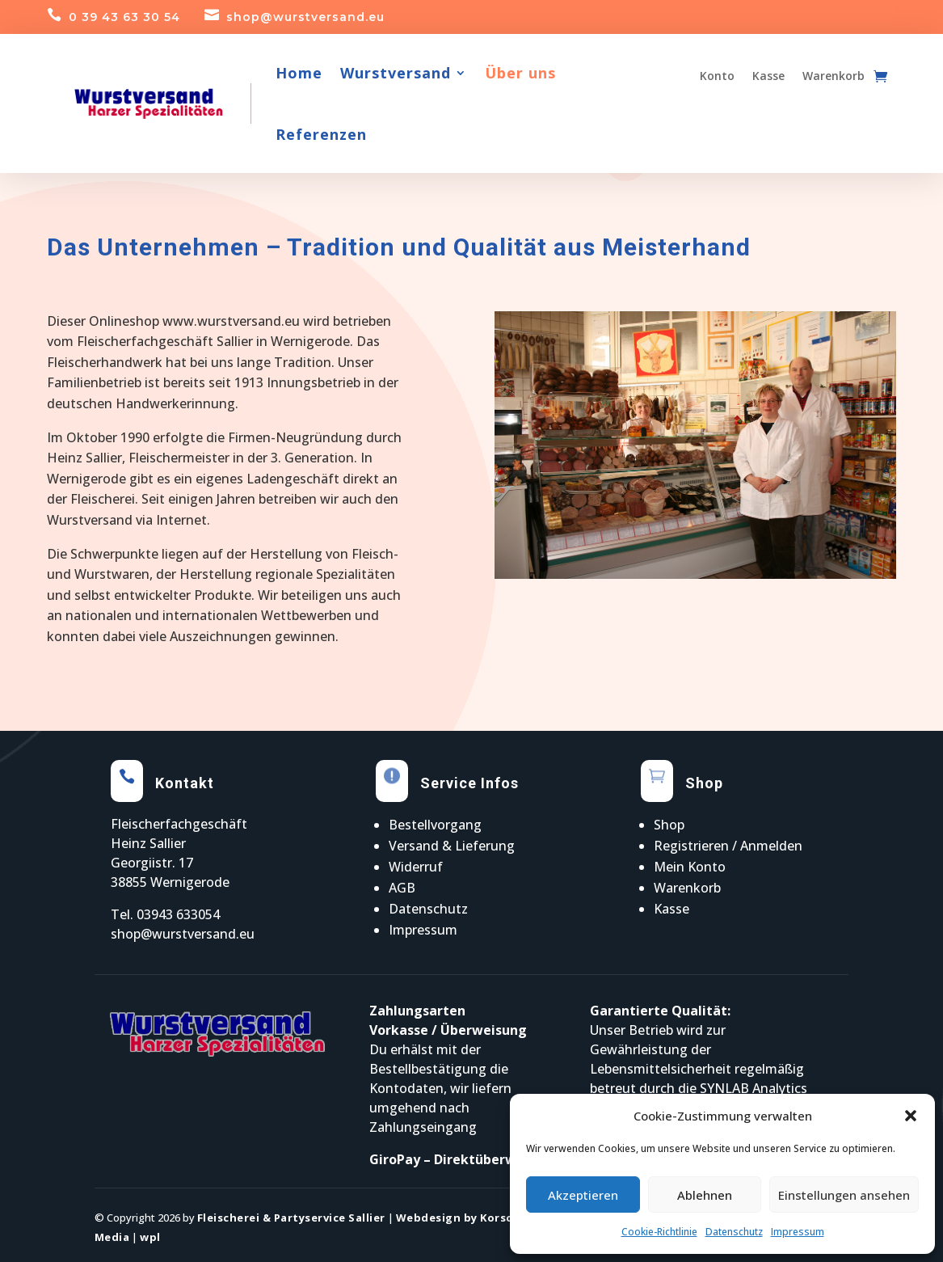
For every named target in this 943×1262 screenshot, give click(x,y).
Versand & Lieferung (452, 846)
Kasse (671, 909)
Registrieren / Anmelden (728, 846)
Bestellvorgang (435, 825)
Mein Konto (690, 867)
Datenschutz (734, 1232)
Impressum (797, 1232)
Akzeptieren (583, 1195)
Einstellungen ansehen (844, 1195)
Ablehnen (704, 1195)
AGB (402, 888)
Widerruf (416, 867)
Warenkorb (687, 888)
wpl (150, 1237)
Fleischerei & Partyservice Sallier (291, 1217)
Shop (669, 825)
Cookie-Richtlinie (659, 1232)
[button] (911, 1116)
